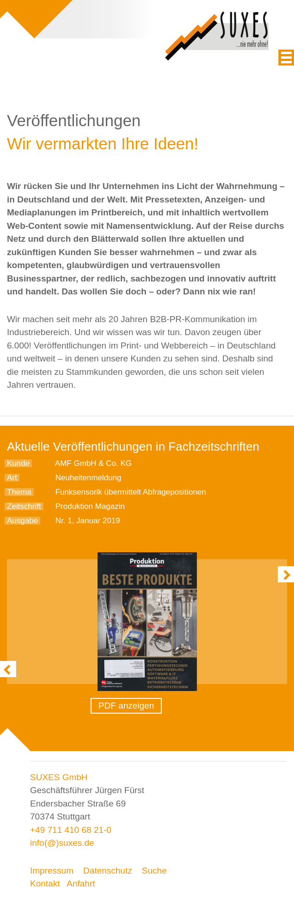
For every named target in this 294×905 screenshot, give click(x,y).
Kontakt (45, 883)
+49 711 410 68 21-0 (70, 830)
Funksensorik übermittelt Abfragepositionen (130, 492)
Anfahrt (81, 883)
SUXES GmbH (59, 777)
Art (12, 478)
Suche (154, 870)
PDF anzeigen (126, 705)
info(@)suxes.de (62, 843)
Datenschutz (107, 870)
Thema (19, 492)
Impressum (52, 870)
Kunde (18, 463)
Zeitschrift (24, 506)
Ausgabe (22, 521)
